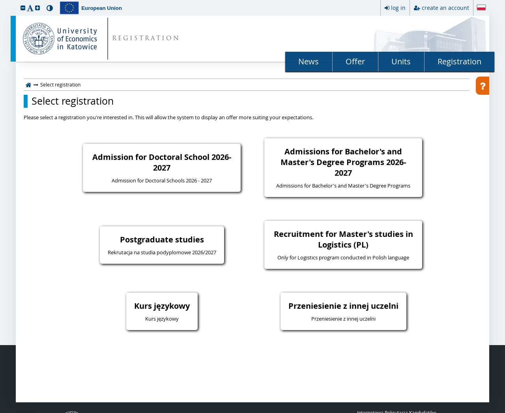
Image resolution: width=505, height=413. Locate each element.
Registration (459, 61)
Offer (355, 61)
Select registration (73, 101)
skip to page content (2, 2)
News (308, 61)
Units (401, 61)
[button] (23, 7)
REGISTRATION (146, 39)
